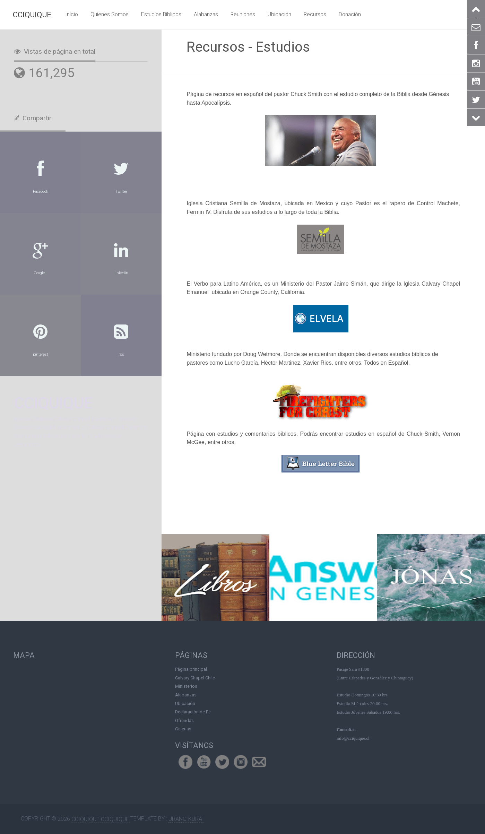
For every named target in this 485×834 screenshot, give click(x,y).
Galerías (183, 728)
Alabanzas (206, 14)
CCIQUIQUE (32, 14)
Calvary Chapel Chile (195, 677)
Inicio (71, 14)
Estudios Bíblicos (161, 14)
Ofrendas (184, 720)
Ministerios (186, 686)
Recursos (315, 14)
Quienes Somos (109, 14)
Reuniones (243, 14)
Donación (350, 14)
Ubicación (279, 14)
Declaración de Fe (193, 711)
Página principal (191, 669)
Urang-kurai (186, 819)
